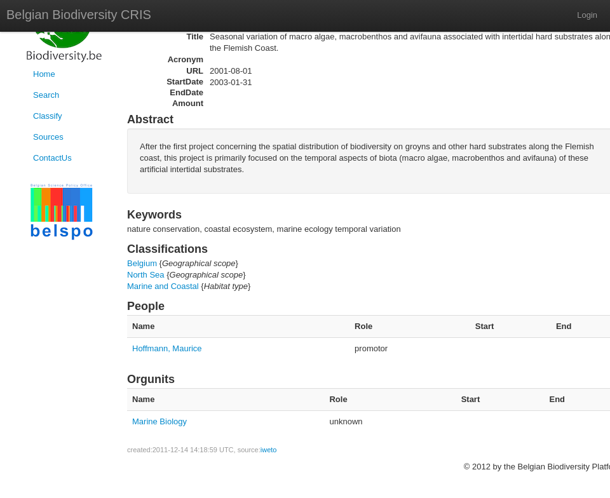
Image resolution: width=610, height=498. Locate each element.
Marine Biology (159, 421)
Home (44, 74)
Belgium (142, 263)
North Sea (146, 274)
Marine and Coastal (163, 286)
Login (587, 15)
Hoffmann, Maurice (167, 348)
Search (46, 95)
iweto (269, 450)
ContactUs (52, 158)
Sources (48, 137)
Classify (47, 116)
